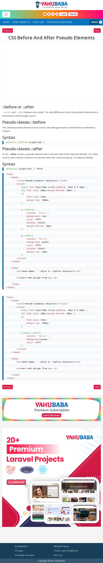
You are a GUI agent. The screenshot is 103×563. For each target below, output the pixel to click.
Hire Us (58, 555)
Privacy (19, 550)
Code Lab (38, 22)
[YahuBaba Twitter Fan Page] (49, 14)
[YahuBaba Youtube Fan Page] (45, 14)
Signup (73, 14)
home (6, 22)
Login (63, 14)
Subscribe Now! (51, 415)
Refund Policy (61, 546)
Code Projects (21, 22)
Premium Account (24, 555)
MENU (94, 22)
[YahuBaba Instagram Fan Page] (57, 14)
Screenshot (21, 546)
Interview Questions (59, 22)
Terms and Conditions (66, 550)
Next (97, 30)
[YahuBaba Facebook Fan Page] (53, 14)
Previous (8, 30)
